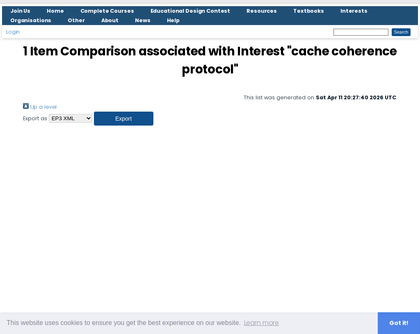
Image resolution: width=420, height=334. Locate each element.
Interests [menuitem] (354, 10)
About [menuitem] (110, 20)
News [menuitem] (143, 20)
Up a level (40, 106)
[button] (123, 119)
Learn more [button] (261, 322)
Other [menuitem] (76, 20)
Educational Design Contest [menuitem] (191, 10)
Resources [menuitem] (262, 10)
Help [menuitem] (173, 20)
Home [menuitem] (55, 10)
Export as (35, 118)
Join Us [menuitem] (20, 10)
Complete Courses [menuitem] (107, 10)
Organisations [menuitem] (30, 20)
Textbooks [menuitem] (308, 10)
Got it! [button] (399, 323)
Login (13, 31)
